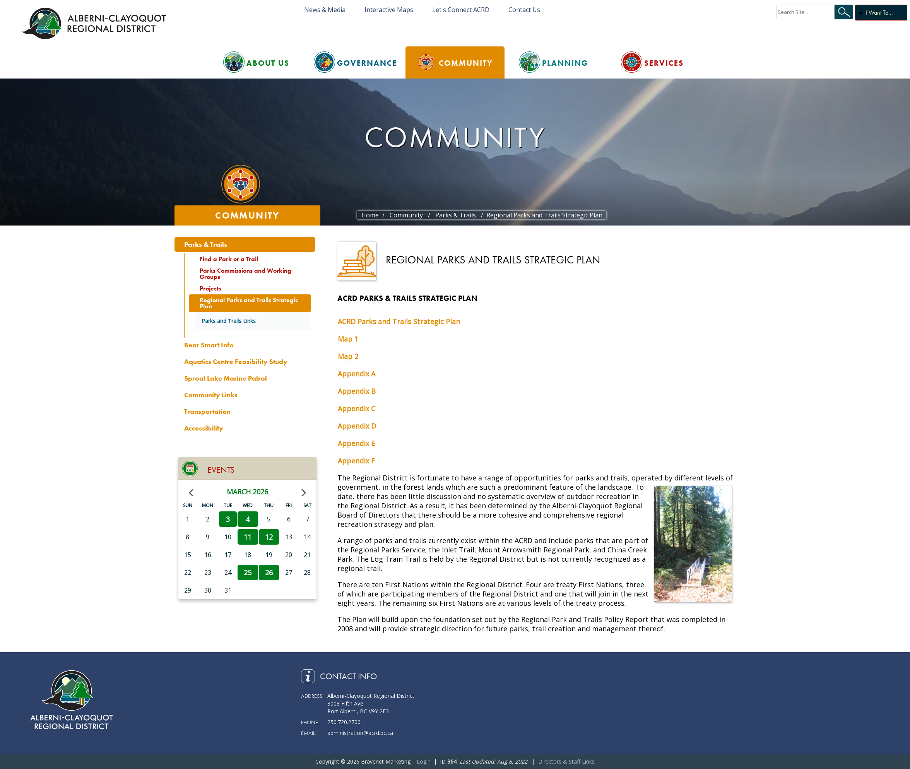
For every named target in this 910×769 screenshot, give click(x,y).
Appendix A (356, 373)
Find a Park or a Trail (229, 259)
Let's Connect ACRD (460, 9)
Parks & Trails (205, 244)
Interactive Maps (388, 9)
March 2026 (247, 491)
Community (466, 63)
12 (269, 537)
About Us (267, 63)
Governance (367, 63)
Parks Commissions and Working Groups (245, 274)
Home (370, 215)
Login (424, 761)
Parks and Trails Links (229, 321)
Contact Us (524, 9)
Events (220, 469)
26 (269, 572)
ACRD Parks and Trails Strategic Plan (399, 321)
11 (247, 537)
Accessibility (203, 428)
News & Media (325, 9)
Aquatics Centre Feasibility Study (235, 361)
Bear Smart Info (209, 344)
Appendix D (357, 426)
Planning (565, 63)
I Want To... (879, 13)
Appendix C (356, 408)
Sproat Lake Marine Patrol (225, 378)
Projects (210, 288)
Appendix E (356, 443)
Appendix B (357, 391)
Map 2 (348, 356)
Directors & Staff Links (566, 761)
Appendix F (356, 460)
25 (247, 572)
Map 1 (348, 338)
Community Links (211, 394)
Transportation (207, 411)
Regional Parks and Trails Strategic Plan (249, 303)
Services (664, 63)
